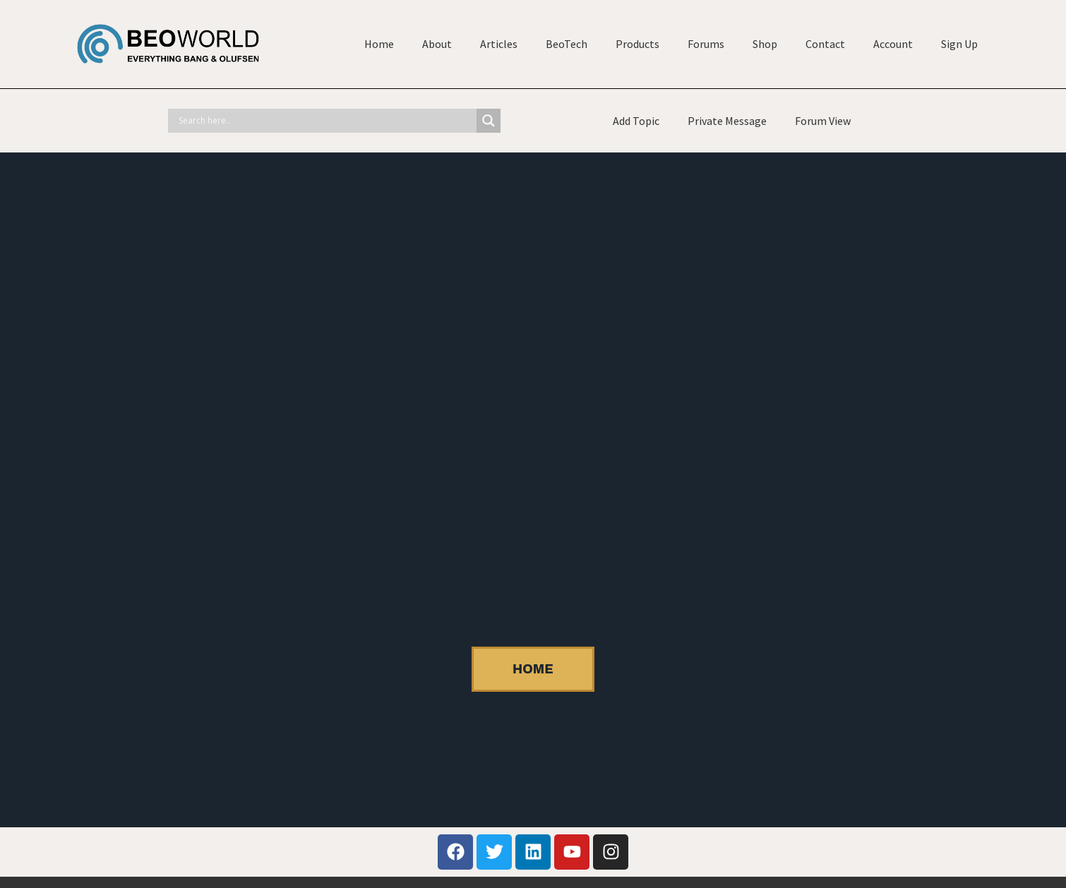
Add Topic (636, 121)
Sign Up (959, 44)
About (437, 44)
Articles (498, 44)
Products (637, 44)
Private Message (727, 121)
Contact (825, 44)
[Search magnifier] (489, 121)
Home (379, 44)
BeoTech (566, 44)
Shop (765, 44)
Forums (706, 44)
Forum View (823, 121)
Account (893, 44)
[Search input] (325, 121)
